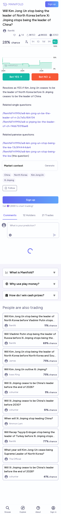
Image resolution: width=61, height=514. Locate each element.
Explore (23, 509)
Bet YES (16, 76)
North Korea (20, 175)
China (7, 175)
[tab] (10, 215)
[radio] (33, 41)
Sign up (52, 4)
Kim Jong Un (37, 175)
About (38, 509)
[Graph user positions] (26, 41)
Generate (49, 165)
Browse (8, 509)
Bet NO (45, 76)
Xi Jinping (9, 180)
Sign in (53, 509)
